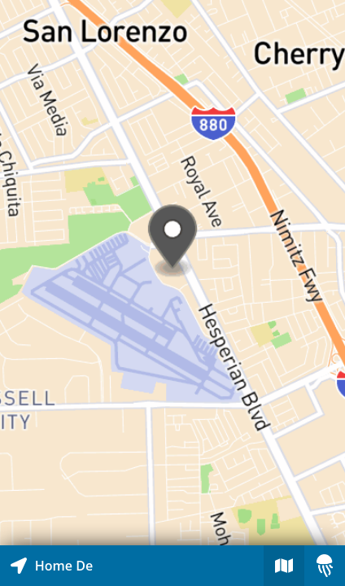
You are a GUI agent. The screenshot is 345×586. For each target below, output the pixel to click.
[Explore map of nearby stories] (172, 272)
